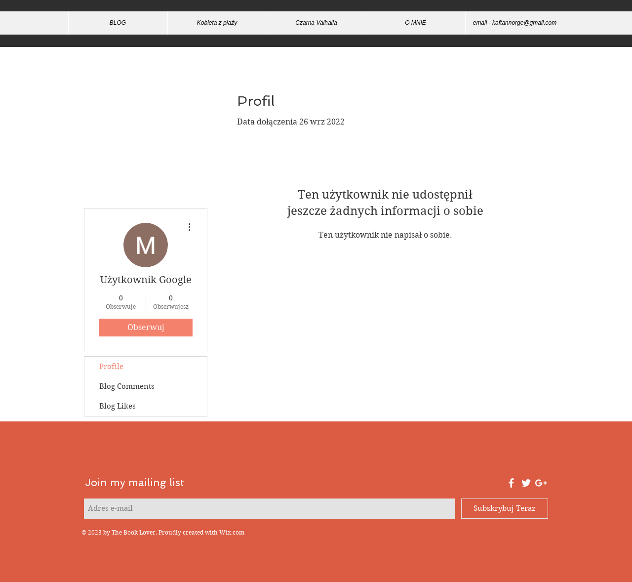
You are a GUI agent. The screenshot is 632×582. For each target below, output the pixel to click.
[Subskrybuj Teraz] (504, 509)
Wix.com (231, 532)
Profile (111, 366)
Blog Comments (127, 386)
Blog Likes (117, 406)
